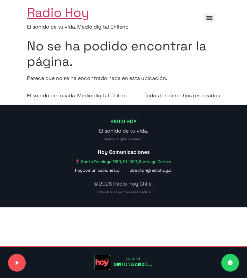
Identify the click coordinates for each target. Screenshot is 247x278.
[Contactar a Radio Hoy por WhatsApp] (230, 263)
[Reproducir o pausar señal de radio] (17, 263)
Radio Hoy (58, 12)
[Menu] (209, 18)
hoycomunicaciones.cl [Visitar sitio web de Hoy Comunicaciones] (97, 170)
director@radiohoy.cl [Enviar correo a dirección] (151, 170)
